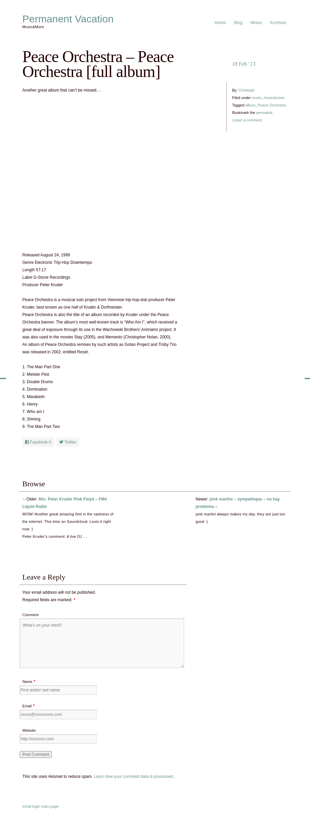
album (250, 105)
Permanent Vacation (68, 19)
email (26, 806)
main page (50, 806)
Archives (278, 22)
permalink (264, 113)
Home (220, 22)
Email (27, 706)
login (36, 806)
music (257, 98)
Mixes (256, 22)
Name (27, 682)
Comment (30, 615)
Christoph (246, 90)
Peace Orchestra (272, 105)
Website (29, 730)
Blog (238, 22)
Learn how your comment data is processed (133, 776)
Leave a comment (247, 120)
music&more (274, 98)
